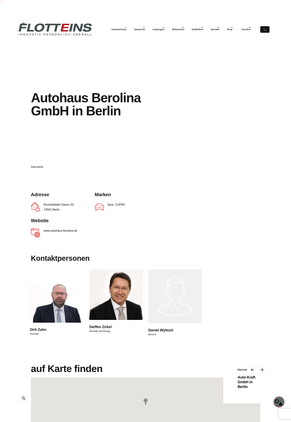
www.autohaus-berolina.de (60, 230)
